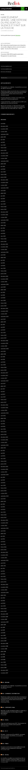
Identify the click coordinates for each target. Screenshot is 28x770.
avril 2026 (3, 123)
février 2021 (3, 271)
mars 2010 (3, 606)
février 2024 (3, 174)
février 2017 (3, 399)
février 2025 (3, 147)
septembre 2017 (5, 380)
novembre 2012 (4, 522)
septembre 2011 (5, 560)
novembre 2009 (4, 616)
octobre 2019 (4, 313)
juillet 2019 (3, 321)
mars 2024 (3, 171)
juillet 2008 (3, 651)
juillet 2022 (3, 225)
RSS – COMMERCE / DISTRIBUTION (11, 693)
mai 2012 (3, 539)
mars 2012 (3, 544)
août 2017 (3, 383)
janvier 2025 (3, 150)
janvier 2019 (3, 338)
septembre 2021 (5, 252)
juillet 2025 (3, 137)
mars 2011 (3, 576)
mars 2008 (3, 662)
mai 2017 (3, 391)
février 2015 (3, 461)
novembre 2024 (4, 155)
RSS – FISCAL (5, 719)
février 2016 (3, 431)
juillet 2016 (3, 418)
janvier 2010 (3, 611)
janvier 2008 (3, 667)
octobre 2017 (4, 378)
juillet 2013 (3, 501)
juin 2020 (3, 292)
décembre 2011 (4, 552)
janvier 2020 (3, 305)
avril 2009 (3, 632)
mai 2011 (3, 571)
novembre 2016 (4, 407)
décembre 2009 (4, 614)
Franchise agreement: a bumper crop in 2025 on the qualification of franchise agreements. (13, 98)
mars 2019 (3, 332)
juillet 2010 (3, 595)
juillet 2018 (3, 354)
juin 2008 (3, 654)
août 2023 (3, 190)
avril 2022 (3, 233)
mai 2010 (3, 600)
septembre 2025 (5, 134)
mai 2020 (3, 295)
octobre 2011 (4, 557)
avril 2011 (3, 573)
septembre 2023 (5, 187)
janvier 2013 (3, 517)
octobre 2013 (4, 493)
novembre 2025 (4, 129)
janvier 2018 (3, 370)
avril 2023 (3, 201)
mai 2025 (3, 142)
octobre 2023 (4, 185)
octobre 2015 (4, 442)
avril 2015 (3, 455)
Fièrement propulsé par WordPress (8, 768)
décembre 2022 (4, 212)
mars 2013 (3, 512)
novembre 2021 (4, 246)
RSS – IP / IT (5, 731)
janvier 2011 (3, 581)
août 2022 (3, 222)
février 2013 (3, 514)
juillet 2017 (3, 386)
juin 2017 (3, 388)
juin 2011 (3, 568)
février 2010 (3, 608)
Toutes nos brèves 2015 (6, 66)
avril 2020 (3, 297)
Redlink (11, 30)
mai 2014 (3, 480)
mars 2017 (3, 397)
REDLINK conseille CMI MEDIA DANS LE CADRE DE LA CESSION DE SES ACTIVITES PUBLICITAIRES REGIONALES (14, 712)
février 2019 (3, 335)
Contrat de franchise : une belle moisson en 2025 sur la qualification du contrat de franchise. (13, 102)
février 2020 (3, 303)
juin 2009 (3, 627)
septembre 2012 (5, 528)
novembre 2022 (4, 214)
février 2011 (3, 579)
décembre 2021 (4, 244)
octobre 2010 (4, 589)
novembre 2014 (4, 469)
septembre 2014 (5, 474)
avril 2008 (3, 659)
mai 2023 (3, 198)
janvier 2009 (3, 640)
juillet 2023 (3, 193)
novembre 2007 (4, 673)
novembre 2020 (4, 279)
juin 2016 (3, 421)
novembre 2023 (4, 182)
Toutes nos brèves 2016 (6, 69)
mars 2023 (3, 204)
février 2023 (3, 206)
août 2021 (3, 254)
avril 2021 (3, 265)
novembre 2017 (4, 375)
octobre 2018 (4, 346)
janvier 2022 (3, 241)
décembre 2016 (4, 405)
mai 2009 (3, 630)
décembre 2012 (4, 520)
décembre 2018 (4, 340)
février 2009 (3, 638)
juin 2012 (3, 536)
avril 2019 (3, 330)
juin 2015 (3, 450)
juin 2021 (3, 260)
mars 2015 (3, 458)
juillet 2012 (3, 533)
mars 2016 (3, 429)
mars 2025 (3, 145)
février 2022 (3, 238)
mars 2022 (3, 236)
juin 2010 (3, 597)
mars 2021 (3, 268)
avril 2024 (3, 169)
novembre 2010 (4, 587)
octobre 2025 (4, 131)
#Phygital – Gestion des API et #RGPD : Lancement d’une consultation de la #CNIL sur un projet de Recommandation (13, 736)
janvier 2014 (3, 490)
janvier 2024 (3, 177)
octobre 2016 (4, 410)
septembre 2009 (5, 622)
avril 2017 (3, 394)
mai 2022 (3, 230)
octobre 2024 (4, 158)
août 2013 (3, 498)
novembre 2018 (4, 343)
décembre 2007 (4, 670)
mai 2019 (3, 327)
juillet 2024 (3, 163)
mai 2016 (3, 423)
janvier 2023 (3, 209)
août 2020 (3, 287)
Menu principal (26, 8)
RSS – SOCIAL (5, 754)
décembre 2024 (4, 153)
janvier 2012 (3, 549)
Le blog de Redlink (6, 9)
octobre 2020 (4, 281)
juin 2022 (3, 228)
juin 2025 (3, 139)
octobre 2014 (4, 472)
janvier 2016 (3, 434)
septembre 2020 (5, 284)
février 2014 (3, 488)
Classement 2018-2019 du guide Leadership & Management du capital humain (14, 53)
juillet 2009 (3, 624)
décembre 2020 (4, 276)
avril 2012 (3, 541)
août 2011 (3, 563)
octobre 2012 (4, 525)
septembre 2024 (5, 161)
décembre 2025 (4, 126)
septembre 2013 (5, 496)
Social (2, 14)
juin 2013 (3, 504)
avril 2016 (3, 426)
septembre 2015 (5, 445)
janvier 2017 (3, 402)
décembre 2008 (4, 643)
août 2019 (3, 319)
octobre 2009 (4, 619)
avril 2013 (3, 509)
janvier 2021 (3, 273)
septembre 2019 (5, 316)
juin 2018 (3, 356)
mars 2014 (3, 485)
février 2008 (3, 664)
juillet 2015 (3, 447)
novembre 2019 (4, 311)
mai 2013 (3, 506)
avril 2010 (3, 603)
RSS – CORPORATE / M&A (8, 707)
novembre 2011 (4, 555)
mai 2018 (3, 359)
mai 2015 (3, 453)
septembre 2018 (5, 348)
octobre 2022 (4, 217)
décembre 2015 (4, 437)
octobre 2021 (4, 249)
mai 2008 (3, 656)
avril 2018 (3, 362)
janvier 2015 (3, 464)
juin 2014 (3, 477)
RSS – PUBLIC (5, 743)
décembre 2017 (4, 372)
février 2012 (3, 547)
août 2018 (3, 351)
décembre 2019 (4, 308)
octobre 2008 (4, 648)
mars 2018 (3, 364)
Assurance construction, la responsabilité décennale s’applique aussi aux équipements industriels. (13, 747)
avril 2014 (3, 482)
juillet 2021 (3, 257)
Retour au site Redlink (6, 71)
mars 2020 (3, 300)
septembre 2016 (5, 413)
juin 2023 (3, 196)
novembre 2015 (4, 439)
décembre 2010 (4, 584)
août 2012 (3, 530)
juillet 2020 (3, 289)
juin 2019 (3, 324)
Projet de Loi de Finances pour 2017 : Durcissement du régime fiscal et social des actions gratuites (13, 724)
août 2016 (3, 415)
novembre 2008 (4, 646)
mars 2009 (3, 635)
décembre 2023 (4, 179)
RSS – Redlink (5, 682)
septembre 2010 (5, 592)
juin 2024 (3, 166)
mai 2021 (3, 263)
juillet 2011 (3, 565)
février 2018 (3, 367)
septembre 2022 (5, 220)
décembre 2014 (4, 466)
